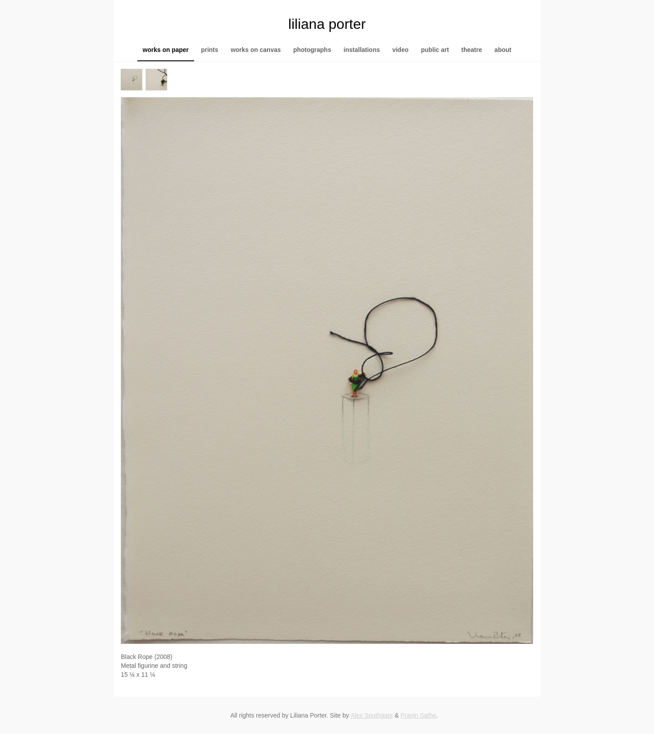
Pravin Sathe (418, 715)
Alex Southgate (372, 715)
